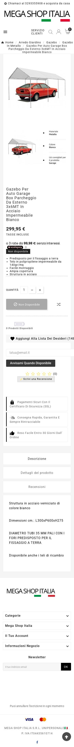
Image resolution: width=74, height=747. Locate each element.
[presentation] (19, 687)
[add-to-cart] (26, 304)
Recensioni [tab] (37, 487)
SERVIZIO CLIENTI (38, 32)
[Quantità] (24, 289)
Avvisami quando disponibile (30, 363)
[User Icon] (58, 32)
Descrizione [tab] (37, 459)
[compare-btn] (59, 304)
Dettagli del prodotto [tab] (37, 473)
